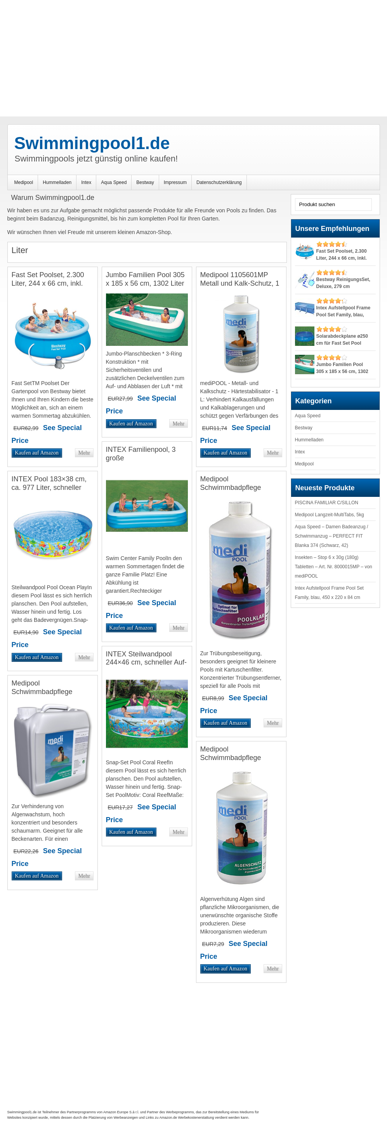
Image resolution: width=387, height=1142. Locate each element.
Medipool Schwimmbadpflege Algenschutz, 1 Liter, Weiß (240, 757)
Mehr (84, 453)
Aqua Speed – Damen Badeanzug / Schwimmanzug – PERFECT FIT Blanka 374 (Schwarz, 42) (331, 536)
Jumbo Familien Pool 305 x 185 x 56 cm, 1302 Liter (145, 279)
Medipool (23, 182)
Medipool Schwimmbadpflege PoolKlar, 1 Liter (230, 487)
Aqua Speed (114, 182)
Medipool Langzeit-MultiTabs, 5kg (329, 514)
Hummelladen (57, 182)
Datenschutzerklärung (219, 182)
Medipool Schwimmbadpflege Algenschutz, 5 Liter (42, 691)
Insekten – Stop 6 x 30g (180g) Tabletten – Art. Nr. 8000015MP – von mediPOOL (333, 567)
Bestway (145, 182)
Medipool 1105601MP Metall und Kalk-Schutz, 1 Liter (239, 283)
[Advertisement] (193, 58)
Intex (86, 182)
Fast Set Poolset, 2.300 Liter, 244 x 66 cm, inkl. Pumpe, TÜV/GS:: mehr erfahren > (48, 287)
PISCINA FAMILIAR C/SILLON (326, 502)
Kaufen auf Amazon (37, 453)
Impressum (175, 182)
